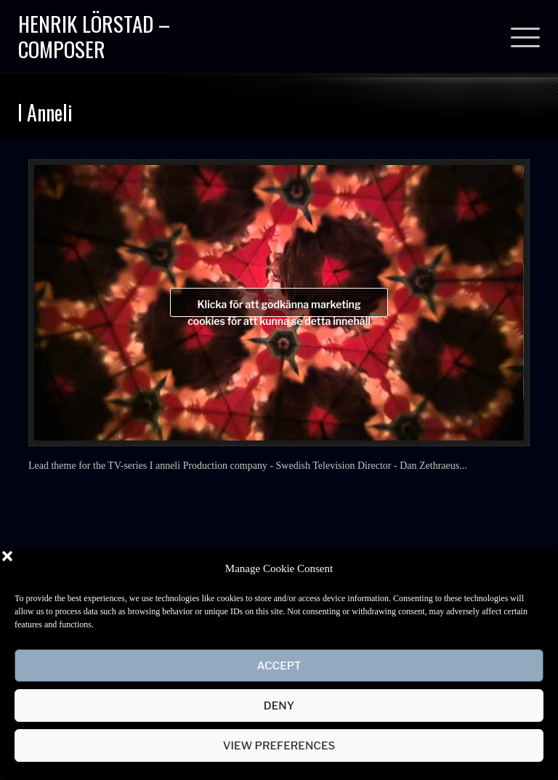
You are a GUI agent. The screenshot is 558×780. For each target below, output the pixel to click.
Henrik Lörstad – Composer (94, 35)
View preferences (279, 745)
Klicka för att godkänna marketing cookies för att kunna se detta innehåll (279, 307)
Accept (278, 665)
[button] (536, 568)
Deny (279, 705)
